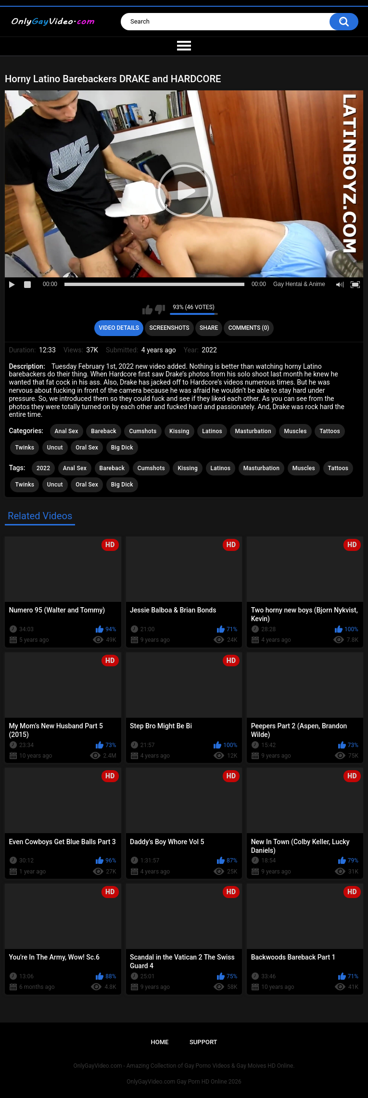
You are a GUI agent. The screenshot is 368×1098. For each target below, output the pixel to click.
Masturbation (253, 431)
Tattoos (329, 431)
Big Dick (122, 447)
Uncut (55, 447)
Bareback (103, 431)
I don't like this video (160, 309)
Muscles (295, 431)
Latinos (212, 431)
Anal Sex (66, 431)
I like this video (147, 309)
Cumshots (142, 431)
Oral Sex (87, 447)
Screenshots (170, 327)
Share (209, 327)
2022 (43, 468)
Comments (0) (248, 327)
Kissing (179, 431)
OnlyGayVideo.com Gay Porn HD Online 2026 (184, 1081)
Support (203, 1042)
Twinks (24, 447)
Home (159, 1042)
